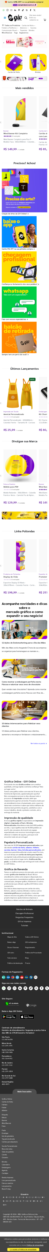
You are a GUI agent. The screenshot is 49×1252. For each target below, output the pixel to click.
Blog (26, 958)
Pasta (4, 1130)
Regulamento (30, 947)
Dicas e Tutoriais (13, 947)
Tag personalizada (8, 1139)
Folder (4, 1107)
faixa (20, 850)
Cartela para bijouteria (10, 1142)
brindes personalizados (31, 850)
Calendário (6, 1165)
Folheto (4, 1105)
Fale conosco (12, 958)
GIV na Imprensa (24, 921)
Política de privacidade (34, 1245)
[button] (26, 18)
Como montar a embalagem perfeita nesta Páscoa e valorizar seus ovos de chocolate (21, 683)
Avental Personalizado (13, 414)
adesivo (29, 847)
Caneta (4, 1155)
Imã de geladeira (8, 1136)
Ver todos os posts (39, 743)
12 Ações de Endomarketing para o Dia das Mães (24, 642)
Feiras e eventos (7, 1183)
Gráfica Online (7, 1099)
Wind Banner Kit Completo (15, 133)
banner (14, 850)
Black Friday (6, 1189)
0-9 (4, 1205)
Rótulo (4, 1117)
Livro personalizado (9, 1180)
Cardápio (5, 1173)
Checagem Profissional (24, 913)
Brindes (4, 1162)
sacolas (7, 850)
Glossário (25, 1194)
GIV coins (10, 953)
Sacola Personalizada (9, 1146)
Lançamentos (6, 1186)
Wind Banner (6, 1123)
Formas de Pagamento (12, 972)
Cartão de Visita (7, 1102)
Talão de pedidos (8, 1152)
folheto (36, 847)
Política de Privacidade (33, 953)
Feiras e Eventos (9, 484)
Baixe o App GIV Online (12, 1011)
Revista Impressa (7, 1177)
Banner (6, 131)
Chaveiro (5, 1157)
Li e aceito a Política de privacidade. (23, 1249)
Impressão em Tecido (11, 412)
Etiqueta (5, 1115)
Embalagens (6, 1167)
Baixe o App (11, 942)
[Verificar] (12, 1004)
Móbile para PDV (10, 486)
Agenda (4, 1170)
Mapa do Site (12, 937)
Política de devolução (15, 963)
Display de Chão (10, 576)
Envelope (5, 1133)
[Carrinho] (45, 20)
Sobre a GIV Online (31, 937)
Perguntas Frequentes (24, 917)
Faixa (3, 1126)
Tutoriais (24, 925)
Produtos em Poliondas (11, 574)
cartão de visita (18, 847)
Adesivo (4, 1110)
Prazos (27, 963)
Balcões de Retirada (24, 909)
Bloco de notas (7, 1149)
